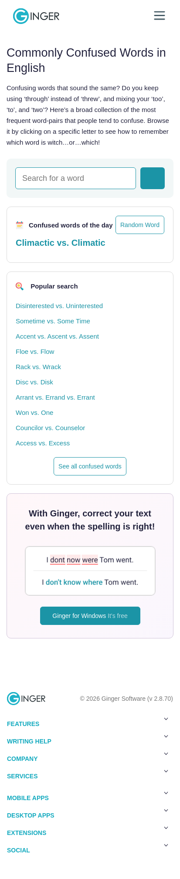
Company (87, 757)
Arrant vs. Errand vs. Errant (55, 397)
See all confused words (90, 466)
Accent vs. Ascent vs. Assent (57, 336)
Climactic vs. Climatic (60, 243)
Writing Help (87, 739)
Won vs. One (34, 412)
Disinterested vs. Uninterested (59, 305)
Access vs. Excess (43, 443)
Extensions (87, 831)
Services (87, 774)
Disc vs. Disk (34, 382)
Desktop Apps (87, 813)
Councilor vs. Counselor (50, 427)
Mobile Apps (87, 796)
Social (87, 848)
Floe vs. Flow (35, 351)
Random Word (140, 224)
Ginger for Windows (89, 615)
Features (87, 722)
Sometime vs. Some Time (53, 321)
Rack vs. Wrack (38, 366)
